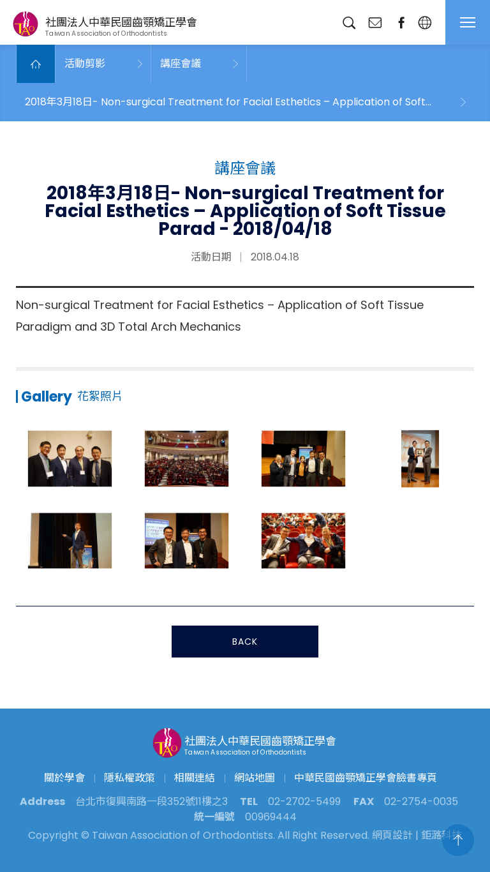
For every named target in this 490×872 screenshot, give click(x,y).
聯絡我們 (375, 22)
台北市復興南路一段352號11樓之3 (151, 801)
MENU (467, 22)
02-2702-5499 (304, 801)
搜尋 (349, 22)
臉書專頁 (401, 22)
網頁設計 (392, 835)
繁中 (424, 22)
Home (36, 64)
